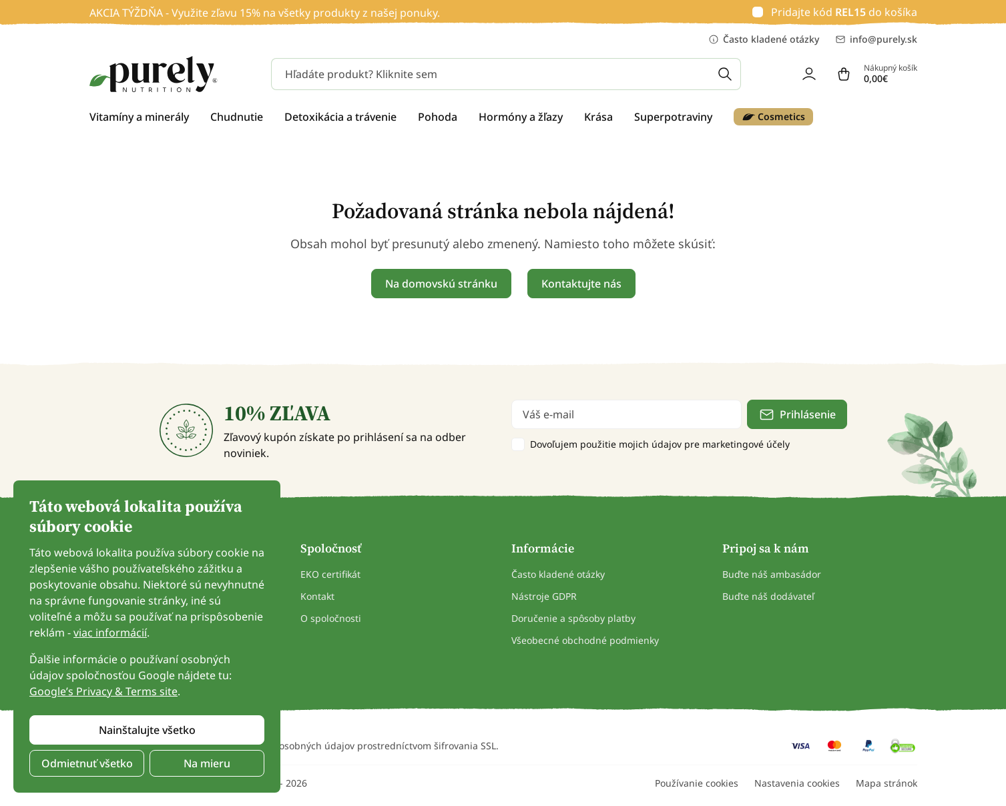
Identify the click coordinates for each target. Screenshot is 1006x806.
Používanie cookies (696, 783)
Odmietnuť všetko (87, 763)
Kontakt (317, 596)
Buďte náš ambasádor (771, 574)
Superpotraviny (673, 116)
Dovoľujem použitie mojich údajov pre (660, 444)
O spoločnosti (330, 618)
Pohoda (437, 116)
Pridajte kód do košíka (844, 12)
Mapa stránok (886, 783)
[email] (626, 414)
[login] (809, 74)
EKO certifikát (330, 574)
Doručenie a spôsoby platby (573, 618)
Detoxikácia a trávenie (340, 116)
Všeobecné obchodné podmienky (585, 640)
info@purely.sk (876, 39)
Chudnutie (236, 116)
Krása (598, 116)
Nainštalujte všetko (147, 730)
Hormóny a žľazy (521, 116)
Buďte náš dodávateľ (768, 596)
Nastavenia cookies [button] (797, 783)
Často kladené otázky (763, 39)
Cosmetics (773, 116)
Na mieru (207, 763)
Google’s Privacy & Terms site (103, 691)
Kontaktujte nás (581, 283)
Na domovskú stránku (441, 283)
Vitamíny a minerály (139, 116)
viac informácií (110, 632)
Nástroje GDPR (544, 596)
